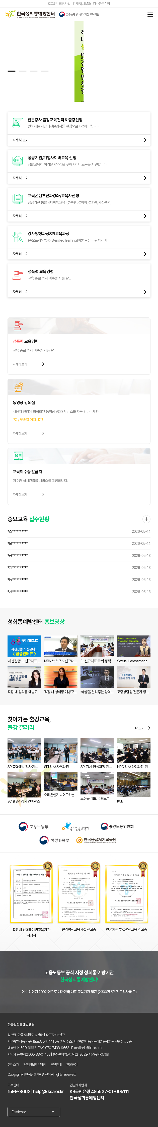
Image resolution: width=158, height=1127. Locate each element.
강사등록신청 (101, 4)
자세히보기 (29, 364)
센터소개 (13, 1064)
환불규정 (71, 1064)
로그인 (52, 4)
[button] (12, 71)
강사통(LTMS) (81, 4)
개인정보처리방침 (34, 1064)
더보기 (142, 728)
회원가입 (64, 4)
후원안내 (56, 1064)
